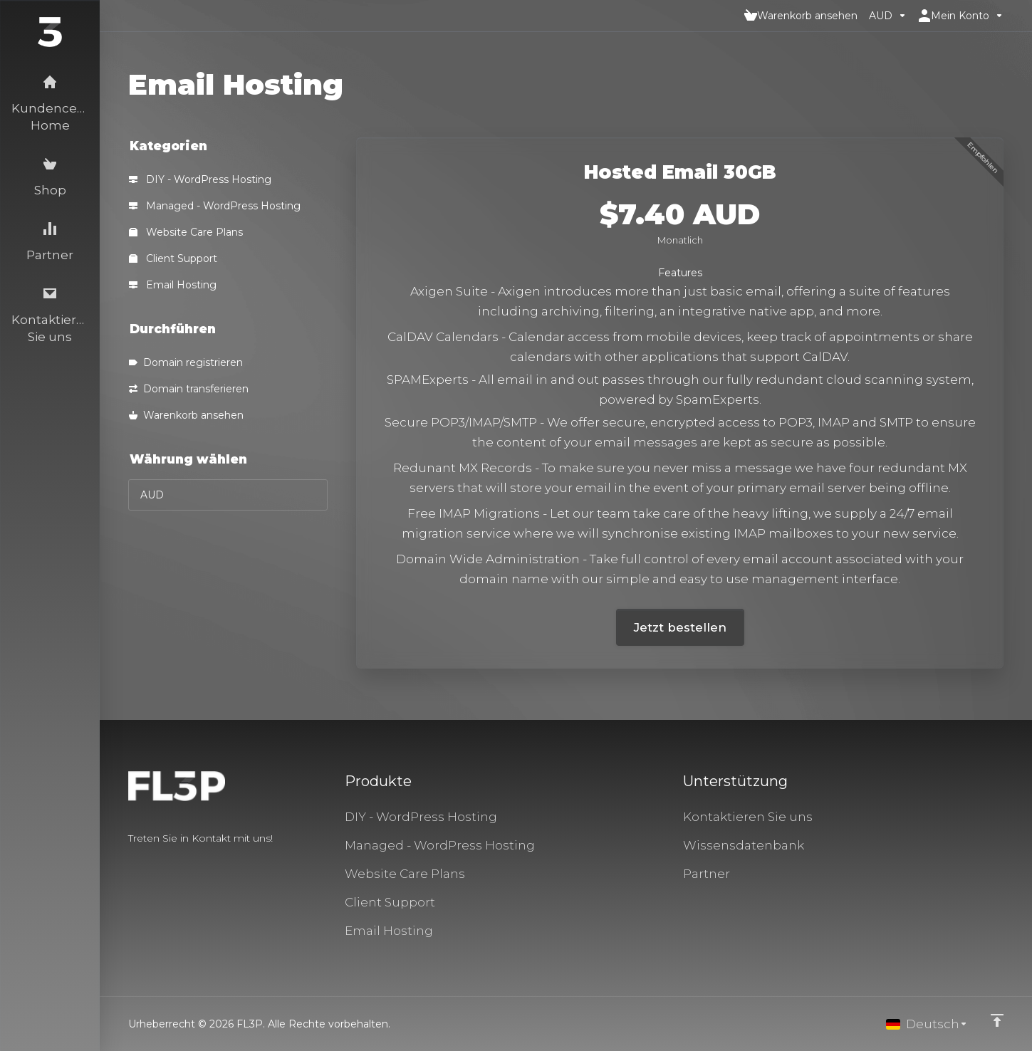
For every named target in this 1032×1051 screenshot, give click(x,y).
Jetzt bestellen (680, 627)
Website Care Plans (186, 232)
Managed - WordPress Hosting (215, 205)
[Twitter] (151, 863)
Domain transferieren (189, 388)
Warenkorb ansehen (186, 415)
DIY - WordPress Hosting (200, 179)
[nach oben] (997, 1020)
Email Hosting (173, 284)
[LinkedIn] (173, 863)
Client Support (173, 258)
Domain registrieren (186, 362)
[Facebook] (128, 863)
